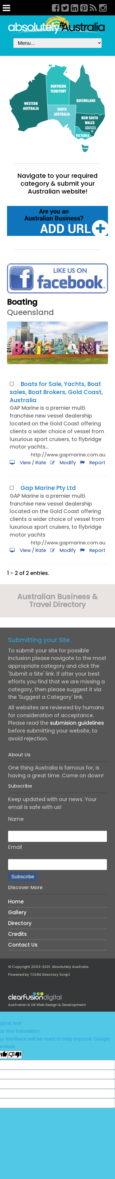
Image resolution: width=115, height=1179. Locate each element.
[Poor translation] (15, 1055)
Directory (20, 923)
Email (15, 847)
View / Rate (28, 462)
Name (16, 819)
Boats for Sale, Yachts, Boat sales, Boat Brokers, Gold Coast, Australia (56, 392)
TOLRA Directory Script (50, 974)
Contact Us (23, 944)
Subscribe (22, 876)
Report (92, 462)
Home (16, 901)
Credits (17, 934)
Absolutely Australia (70, 966)
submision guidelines (77, 723)
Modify (63, 462)
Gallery (17, 912)
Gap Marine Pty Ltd (48, 488)
